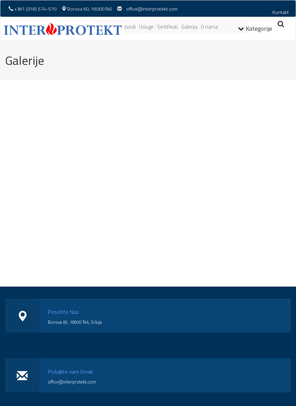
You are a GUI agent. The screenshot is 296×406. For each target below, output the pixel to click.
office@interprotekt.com (152, 8)
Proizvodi (126, 27)
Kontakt (280, 12)
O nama (209, 27)
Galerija (189, 27)
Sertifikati (167, 27)
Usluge (146, 27)
